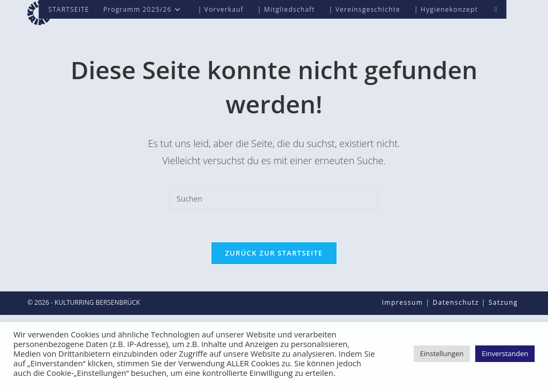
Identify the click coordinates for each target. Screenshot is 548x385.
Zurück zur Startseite (274, 253)
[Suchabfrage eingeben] (274, 199)
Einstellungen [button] (441, 353)
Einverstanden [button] (505, 353)
